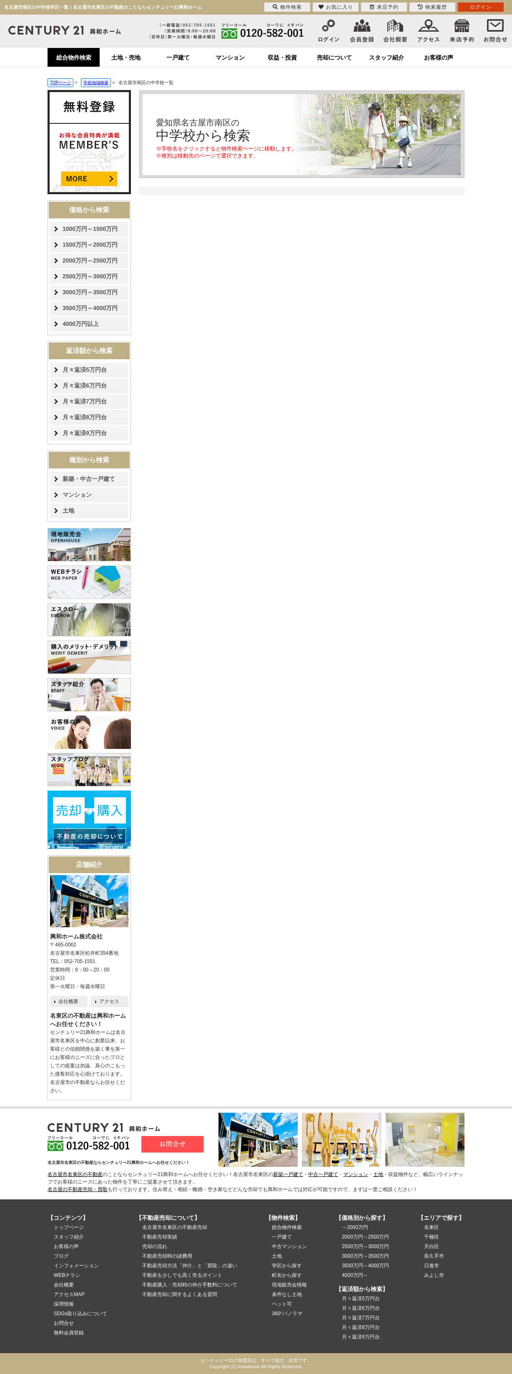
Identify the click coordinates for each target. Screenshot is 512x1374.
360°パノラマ (287, 1313)
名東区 (431, 1227)
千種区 (431, 1237)
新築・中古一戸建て (89, 479)
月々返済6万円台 (85, 385)
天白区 (431, 1246)
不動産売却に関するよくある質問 (179, 1294)
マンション (230, 57)
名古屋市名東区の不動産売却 (174, 1227)
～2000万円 (355, 1227)
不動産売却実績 (159, 1237)
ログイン (481, 7)
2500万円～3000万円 (90, 276)
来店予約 (384, 7)
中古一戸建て (323, 1174)
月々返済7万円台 (85, 401)
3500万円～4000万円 (90, 308)
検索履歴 (432, 7)
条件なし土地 (287, 1294)
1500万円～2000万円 (90, 244)
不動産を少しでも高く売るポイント (182, 1275)
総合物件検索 (73, 57)
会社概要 (68, 1001)
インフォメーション (76, 1266)
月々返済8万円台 (85, 417)
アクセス (109, 1001)
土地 (68, 510)
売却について (334, 57)
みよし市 (434, 1275)
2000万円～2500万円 (90, 260)
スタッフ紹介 (386, 57)
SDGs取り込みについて (80, 1313)
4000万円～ (355, 1275)
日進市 (431, 1266)
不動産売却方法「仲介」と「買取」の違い (189, 1266)
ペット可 (282, 1304)
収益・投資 (282, 57)
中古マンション (289, 1246)
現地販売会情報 (289, 1285)
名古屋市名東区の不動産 (75, 1174)
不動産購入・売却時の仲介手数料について (189, 1285)
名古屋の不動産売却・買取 (78, 1189)
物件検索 (287, 7)
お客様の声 (438, 57)
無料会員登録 (69, 1333)
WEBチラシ (67, 1275)
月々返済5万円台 (85, 369)
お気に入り (336, 7)
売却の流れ (154, 1246)
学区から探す (287, 1266)
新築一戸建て (288, 1174)
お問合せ (64, 1323)
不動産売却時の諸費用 (167, 1256)
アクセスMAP (69, 1294)
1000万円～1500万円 (90, 228)
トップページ (69, 1227)
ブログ (61, 1256)
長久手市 (434, 1256)
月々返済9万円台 (85, 433)
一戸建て (178, 57)
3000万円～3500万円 (90, 292)
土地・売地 (126, 57)
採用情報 (64, 1304)
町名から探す (287, 1275)
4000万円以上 (81, 323)
